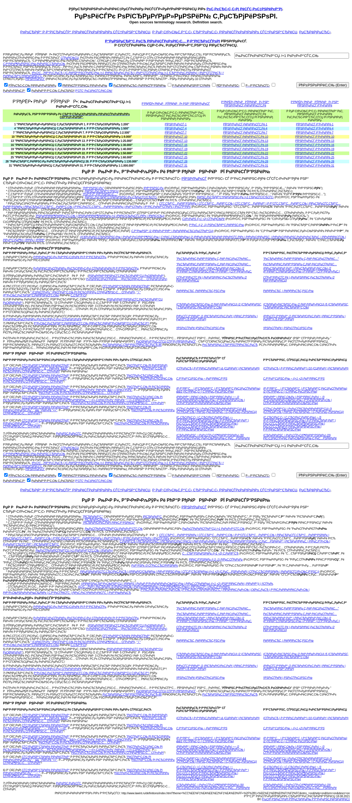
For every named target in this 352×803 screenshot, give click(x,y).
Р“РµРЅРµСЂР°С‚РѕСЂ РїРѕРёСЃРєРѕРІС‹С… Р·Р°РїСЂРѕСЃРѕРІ (162, 41)
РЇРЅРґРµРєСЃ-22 (176, 153)
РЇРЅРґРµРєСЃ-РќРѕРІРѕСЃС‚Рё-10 (245, 136)
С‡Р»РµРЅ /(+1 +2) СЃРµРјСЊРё (203, 218)
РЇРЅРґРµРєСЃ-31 (176, 165)
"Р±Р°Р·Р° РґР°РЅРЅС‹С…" (100, 194)
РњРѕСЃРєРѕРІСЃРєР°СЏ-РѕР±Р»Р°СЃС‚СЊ (113, 528)
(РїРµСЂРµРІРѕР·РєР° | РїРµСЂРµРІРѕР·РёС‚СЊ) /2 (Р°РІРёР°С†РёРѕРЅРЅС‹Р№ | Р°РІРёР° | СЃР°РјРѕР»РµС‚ (214, 270)
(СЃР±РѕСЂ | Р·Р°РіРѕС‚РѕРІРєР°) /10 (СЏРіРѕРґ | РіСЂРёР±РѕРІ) (305, 368)
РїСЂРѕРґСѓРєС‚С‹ (97, 519)
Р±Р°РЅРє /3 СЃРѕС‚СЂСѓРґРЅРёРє (154, 565)
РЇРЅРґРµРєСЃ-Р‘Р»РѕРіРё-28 (314, 161)
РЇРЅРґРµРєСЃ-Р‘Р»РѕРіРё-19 (314, 149)
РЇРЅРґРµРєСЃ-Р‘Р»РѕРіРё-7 (315, 132)
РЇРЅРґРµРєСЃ (35, 79)
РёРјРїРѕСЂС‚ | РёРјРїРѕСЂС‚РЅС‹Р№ (288, 290)
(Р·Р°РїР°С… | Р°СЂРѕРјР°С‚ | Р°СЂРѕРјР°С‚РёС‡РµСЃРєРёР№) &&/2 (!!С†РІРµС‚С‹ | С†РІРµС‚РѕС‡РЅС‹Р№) (218, 390)
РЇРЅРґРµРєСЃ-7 (175, 132)
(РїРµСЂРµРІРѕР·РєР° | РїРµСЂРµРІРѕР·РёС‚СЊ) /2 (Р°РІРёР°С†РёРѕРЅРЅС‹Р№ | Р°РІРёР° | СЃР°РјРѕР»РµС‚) (301, 270)
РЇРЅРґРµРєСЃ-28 (176, 161)
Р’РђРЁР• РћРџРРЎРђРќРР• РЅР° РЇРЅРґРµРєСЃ (176, 103)
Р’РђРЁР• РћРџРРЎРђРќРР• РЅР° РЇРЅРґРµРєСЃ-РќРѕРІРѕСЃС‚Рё (245, 104)
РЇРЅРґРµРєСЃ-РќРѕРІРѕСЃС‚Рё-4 (245, 128)
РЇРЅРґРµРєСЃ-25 (176, 157)
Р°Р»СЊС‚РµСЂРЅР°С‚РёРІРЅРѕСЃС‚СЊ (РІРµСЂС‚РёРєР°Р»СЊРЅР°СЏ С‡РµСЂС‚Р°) (91, 323)
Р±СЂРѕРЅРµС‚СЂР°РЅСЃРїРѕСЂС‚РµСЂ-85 (132, 344)
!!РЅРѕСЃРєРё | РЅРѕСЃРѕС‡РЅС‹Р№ (287, 328)
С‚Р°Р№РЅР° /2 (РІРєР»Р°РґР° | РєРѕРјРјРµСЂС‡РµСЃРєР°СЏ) (172, 231)
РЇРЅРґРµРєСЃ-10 (176, 136)
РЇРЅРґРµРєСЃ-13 (176, 140)
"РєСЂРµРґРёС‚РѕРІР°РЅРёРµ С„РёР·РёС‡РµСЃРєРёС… (213, 258)
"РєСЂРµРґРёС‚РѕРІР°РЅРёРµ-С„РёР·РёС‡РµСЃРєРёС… (213, 264)
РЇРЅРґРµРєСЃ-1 (175, 124)
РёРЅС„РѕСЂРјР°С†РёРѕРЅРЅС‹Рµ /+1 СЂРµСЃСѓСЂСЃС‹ (235, 197)
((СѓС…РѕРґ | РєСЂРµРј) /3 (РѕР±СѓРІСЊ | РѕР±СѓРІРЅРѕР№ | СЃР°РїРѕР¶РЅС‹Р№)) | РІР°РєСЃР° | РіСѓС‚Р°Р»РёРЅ (154, 586)
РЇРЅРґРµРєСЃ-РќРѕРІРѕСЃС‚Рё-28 (245, 161)
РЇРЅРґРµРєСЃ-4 (175, 128)
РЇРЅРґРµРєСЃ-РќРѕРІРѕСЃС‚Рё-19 (245, 149)
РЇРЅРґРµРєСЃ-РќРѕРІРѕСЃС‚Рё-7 (245, 132)
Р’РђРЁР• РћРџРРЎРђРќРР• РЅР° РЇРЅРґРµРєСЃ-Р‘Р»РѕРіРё (315, 104)
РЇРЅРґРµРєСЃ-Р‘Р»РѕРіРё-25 (314, 157)
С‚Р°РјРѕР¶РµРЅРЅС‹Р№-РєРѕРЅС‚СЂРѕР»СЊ (34, 63)
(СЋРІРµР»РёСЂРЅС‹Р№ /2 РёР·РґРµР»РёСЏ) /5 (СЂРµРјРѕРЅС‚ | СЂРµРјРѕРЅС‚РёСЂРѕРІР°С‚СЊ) (306, 306)
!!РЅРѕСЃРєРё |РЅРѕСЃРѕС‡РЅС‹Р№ (200, 328)
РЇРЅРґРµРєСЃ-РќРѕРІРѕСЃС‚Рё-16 (245, 145)
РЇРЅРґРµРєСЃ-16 (176, 145)
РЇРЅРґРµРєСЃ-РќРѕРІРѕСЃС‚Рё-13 (245, 140)
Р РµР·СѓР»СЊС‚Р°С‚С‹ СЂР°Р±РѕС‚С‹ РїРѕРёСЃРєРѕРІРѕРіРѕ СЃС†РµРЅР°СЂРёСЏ (224, 32)
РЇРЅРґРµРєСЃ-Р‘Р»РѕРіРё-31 (314, 165)
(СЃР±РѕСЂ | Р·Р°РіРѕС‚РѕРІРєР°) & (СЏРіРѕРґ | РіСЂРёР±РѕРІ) (218, 368)
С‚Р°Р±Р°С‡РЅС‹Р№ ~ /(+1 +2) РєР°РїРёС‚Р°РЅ (293, 378)
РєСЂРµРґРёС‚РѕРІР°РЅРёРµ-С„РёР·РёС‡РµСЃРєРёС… (300, 264)
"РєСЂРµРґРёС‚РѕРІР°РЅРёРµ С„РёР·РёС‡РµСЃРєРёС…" (301, 258)
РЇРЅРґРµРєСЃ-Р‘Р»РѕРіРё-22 (314, 153)
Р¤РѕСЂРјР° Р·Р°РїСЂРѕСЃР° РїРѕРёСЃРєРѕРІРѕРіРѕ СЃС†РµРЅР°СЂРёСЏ (85, 32)
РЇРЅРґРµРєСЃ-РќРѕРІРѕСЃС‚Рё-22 (245, 153)
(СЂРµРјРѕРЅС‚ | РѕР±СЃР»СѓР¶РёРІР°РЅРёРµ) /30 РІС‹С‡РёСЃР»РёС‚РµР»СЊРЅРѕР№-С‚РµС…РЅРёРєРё (213, 437)
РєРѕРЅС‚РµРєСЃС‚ (69, 433)
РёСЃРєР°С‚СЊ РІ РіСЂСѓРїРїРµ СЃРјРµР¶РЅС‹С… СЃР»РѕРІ (79, 392)
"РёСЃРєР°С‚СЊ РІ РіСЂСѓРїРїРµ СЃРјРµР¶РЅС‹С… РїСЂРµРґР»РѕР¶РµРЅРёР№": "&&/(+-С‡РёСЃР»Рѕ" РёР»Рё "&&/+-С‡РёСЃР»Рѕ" (86, 388)
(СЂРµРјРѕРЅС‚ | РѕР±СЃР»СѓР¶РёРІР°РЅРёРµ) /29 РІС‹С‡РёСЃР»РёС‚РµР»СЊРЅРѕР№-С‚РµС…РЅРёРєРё (300, 437)
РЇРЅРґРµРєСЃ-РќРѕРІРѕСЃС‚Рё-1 (245, 124)
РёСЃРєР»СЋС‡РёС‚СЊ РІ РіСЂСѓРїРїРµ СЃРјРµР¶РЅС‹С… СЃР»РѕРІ (117, 403)
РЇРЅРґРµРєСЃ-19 (176, 149)
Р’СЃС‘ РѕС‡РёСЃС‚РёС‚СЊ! (93, 90)
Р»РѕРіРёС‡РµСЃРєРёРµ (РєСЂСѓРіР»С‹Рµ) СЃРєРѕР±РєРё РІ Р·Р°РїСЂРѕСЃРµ (85, 268)
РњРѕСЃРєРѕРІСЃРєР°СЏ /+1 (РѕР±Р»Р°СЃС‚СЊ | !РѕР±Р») (74, 550)
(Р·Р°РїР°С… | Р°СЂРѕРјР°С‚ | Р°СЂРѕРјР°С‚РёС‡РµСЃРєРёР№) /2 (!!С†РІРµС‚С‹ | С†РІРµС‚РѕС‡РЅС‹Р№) (305, 390)
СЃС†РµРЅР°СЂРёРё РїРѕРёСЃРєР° (126, 286)
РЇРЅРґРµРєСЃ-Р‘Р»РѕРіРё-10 (314, 136)
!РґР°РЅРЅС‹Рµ (153, 188)
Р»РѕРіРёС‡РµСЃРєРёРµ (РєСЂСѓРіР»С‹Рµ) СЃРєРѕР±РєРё (42, 319)
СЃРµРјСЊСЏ (70, 57)
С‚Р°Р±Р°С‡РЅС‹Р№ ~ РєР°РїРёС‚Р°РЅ (201, 378)
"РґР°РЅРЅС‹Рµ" (93, 188)
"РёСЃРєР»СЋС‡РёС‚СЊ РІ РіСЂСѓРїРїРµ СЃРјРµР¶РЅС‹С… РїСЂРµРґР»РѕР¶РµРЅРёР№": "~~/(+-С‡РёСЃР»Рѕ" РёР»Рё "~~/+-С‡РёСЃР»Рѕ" (83, 399)
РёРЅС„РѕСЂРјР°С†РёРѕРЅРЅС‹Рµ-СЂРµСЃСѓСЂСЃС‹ (121, 197)
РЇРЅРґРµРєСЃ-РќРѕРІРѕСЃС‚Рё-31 (245, 165)
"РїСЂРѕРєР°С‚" (92, 516)
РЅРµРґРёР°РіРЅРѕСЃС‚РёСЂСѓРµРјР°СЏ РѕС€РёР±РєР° (126, 275)
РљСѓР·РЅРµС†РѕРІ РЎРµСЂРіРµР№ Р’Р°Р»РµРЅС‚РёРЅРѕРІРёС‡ (306, 799)
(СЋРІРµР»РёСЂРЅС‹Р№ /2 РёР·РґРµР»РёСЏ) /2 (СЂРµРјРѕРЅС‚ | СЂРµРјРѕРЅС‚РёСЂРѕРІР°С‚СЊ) (219, 306)
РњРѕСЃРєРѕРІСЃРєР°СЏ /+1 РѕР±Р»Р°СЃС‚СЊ (213, 528)
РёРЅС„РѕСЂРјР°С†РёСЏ (101, 191)
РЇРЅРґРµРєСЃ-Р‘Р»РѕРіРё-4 (315, 128)
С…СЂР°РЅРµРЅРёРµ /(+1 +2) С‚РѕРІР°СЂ (210, 553)
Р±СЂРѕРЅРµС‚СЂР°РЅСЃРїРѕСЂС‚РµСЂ (230, 344)
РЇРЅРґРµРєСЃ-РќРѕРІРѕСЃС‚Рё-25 (245, 157)
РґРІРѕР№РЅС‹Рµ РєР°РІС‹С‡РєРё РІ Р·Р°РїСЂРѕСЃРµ (69, 257)
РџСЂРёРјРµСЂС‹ (315, 32)
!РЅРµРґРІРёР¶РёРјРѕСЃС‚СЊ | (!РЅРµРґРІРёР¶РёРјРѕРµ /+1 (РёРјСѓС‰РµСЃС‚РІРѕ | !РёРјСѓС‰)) (100, 215)
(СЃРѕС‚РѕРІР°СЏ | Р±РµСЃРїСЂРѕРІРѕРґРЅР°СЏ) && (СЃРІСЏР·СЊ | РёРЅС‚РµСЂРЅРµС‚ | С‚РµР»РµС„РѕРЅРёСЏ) (216, 410)
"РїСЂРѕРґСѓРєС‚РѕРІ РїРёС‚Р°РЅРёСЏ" (108, 522)
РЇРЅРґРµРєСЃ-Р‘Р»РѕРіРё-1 (315, 124)
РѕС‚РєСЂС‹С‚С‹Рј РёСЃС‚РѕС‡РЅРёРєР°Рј (244, 9)
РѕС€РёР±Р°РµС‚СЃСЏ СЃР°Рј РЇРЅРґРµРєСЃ (166, 341)
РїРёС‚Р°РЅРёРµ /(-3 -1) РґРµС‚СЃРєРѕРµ (216, 559)
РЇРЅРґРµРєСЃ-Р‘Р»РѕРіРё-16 (314, 145)
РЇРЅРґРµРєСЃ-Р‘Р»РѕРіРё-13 (314, 140)
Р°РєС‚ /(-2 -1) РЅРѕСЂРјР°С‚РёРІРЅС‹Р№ (216, 225)
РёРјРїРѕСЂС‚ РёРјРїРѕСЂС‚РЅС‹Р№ (200, 290)
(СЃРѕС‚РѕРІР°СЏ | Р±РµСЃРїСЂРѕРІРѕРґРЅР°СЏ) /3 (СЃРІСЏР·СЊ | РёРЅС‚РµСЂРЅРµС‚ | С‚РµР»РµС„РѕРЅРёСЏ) (303, 410)
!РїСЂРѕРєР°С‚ (152, 516)
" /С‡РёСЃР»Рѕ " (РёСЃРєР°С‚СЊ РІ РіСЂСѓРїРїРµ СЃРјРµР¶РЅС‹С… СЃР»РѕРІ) (83, 292)
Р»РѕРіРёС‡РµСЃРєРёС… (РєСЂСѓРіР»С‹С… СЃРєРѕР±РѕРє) (126, 279)
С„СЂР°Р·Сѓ (78, 295)
